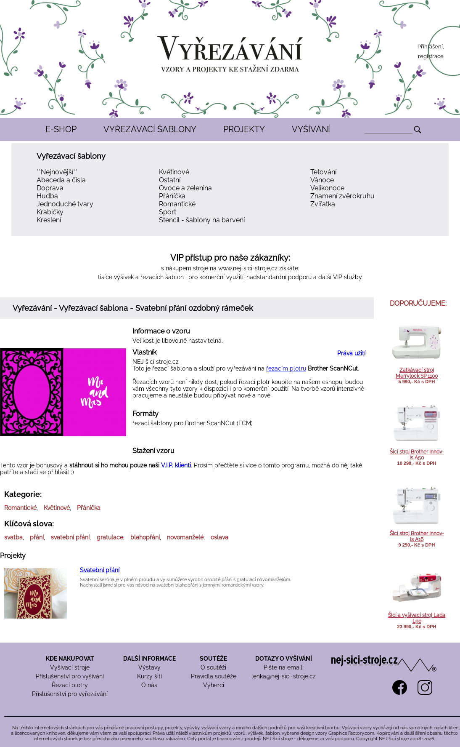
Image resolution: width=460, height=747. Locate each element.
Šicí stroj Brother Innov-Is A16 (417, 536)
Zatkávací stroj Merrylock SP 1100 (417, 373)
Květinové (174, 172)
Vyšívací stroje (70, 667)
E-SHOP (61, 129)
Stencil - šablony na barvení (202, 220)
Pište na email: (284, 667)
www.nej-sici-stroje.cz (248, 268)
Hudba (47, 196)
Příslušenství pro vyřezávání (70, 694)
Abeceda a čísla (61, 180)
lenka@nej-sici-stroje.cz (283, 676)
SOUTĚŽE (213, 658)
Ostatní (169, 180)
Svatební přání (99, 570)
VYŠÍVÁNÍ (311, 129)
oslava (219, 537)
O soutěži (213, 667)
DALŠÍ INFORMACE (149, 658)
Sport (167, 212)
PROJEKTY (244, 129)
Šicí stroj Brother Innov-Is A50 (417, 455)
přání (37, 537)
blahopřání (145, 537)
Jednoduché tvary (65, 204)
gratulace (110, 537)
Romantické (177, 204)
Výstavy (149, 667)
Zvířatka (322, 204)
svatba (13, 537)
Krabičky (50, 212)
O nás (149, 685)
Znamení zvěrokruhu (342, 196)
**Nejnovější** (57, 172)
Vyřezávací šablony (71, 156)
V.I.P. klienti (176, 465)
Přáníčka (172, 196)
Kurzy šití (149, 676)
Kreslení (49, 220)
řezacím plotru (286, 368)
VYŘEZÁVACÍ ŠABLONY (149, 129)
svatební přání (70, 537)
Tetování (323, 172)
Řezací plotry (70, 685)
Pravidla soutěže (213, 676)
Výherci (213, 685)
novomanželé (185, 537)
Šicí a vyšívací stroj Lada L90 (416, 618)
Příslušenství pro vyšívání (70, 676)
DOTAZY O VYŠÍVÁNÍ (283, 658)
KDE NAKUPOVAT (70, 658)
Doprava (50, 188)
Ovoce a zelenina (185, 188)
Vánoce (322, 180)
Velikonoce (327, 188)
